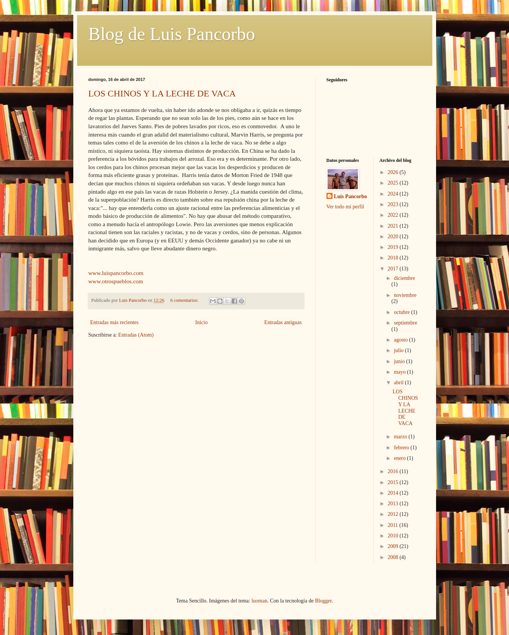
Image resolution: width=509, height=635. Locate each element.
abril (399, 382)
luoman (259, 601)
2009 (394, 546)
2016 (394, 471)
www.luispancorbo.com (116, 273)
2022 (394, 215)
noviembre (405, 295)
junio (400, 361)
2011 (393, 525)
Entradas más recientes (114, 322)
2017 (394, 269)
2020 (394, 236)
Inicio (201, 322)
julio (399, 350)
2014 (394, 493)
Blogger (323, 601)
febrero (402, 447)
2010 (394, 536)
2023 (394, 204)
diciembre (404, 278)
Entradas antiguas (283, 322)
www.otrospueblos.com (115, 281)
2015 (394, 482)
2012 (394, 514)
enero (400, 458)
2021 (394, 226)
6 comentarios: (185, 300)
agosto (401, 340)
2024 (394, 194)
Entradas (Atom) (136, 335)
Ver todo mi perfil (345, 207)
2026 (394, 172)
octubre (402, 312)
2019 (394, 247)
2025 (394, 183)
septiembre (405, 323)
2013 (394, 503)
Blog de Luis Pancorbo (171, 34)
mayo (400, 372)
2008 (394, 557)
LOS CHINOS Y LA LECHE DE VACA (162, 93)
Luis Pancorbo (350, 196)
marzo (401, 436)
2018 (394, 258)
